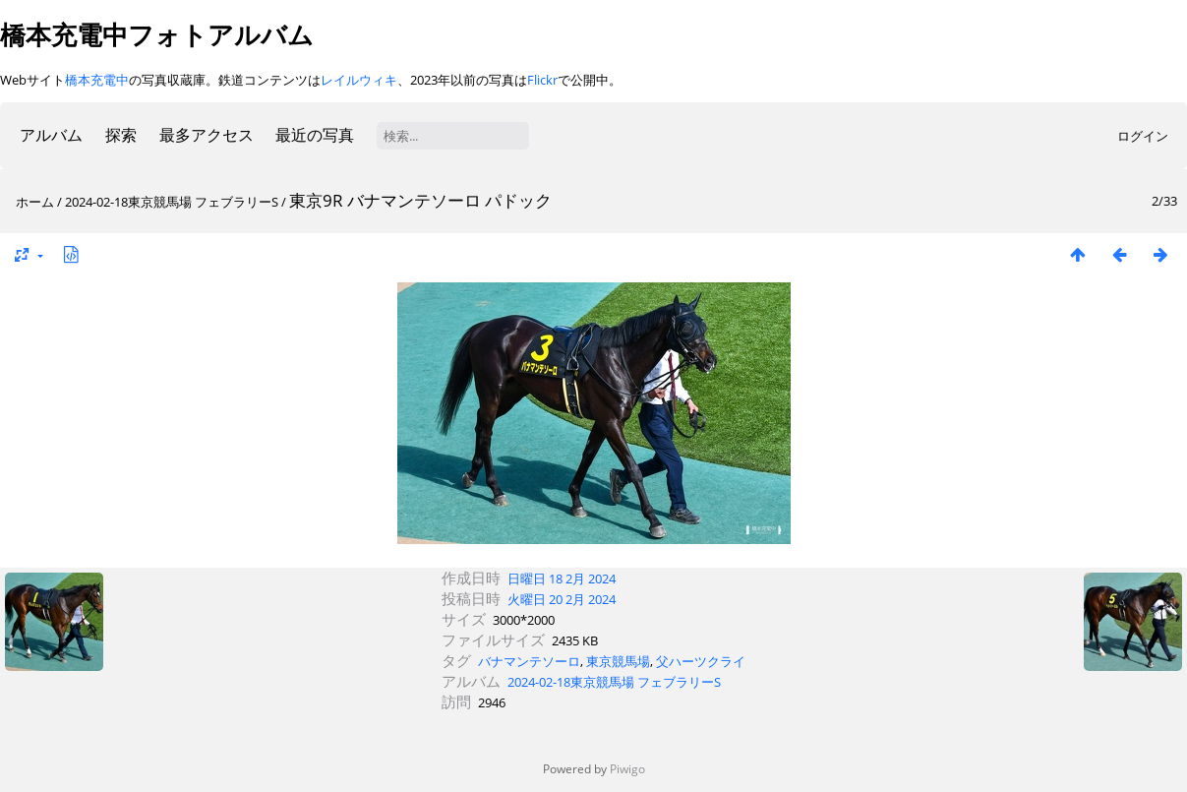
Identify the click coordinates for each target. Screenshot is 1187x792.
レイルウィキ (359, 80)
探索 (121, 135)
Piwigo (627, 769)
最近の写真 (314, 135)
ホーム (35, 202)
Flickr (542, 80)
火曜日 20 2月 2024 (561, 599)
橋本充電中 (97, 80)
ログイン (1142, 136)
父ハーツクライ (700, 661)
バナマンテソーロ (529, 661)
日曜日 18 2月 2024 (561, 578)
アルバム (51, 135)
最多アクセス (206, 135)
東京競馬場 (618, 661)
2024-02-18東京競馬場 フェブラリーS (171, 202)
